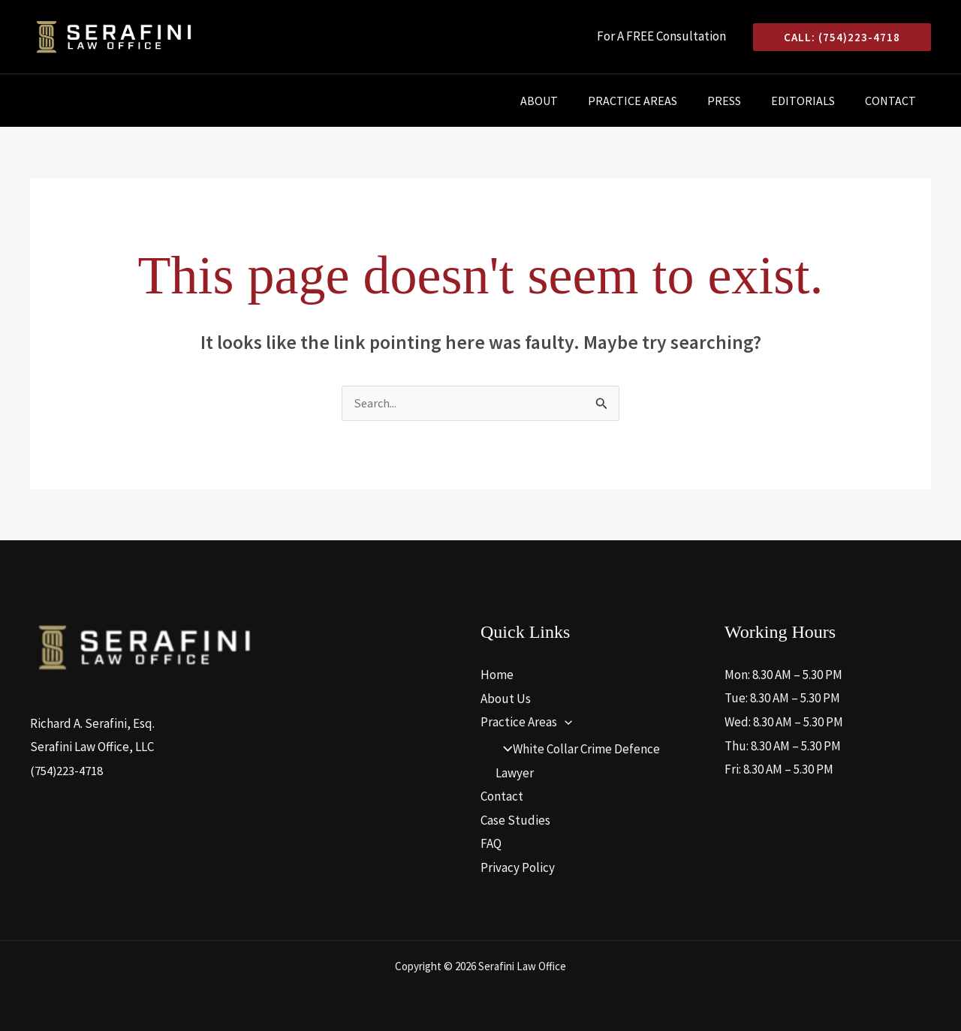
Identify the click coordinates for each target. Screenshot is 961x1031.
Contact (893, 100)
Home (497, 675)
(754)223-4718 (67, 771)
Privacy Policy (517, 868)
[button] (842, 37)
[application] (564, 722)
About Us (505, 698)
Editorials (812, 100)
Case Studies (515, 821)
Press (739, 100)
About (566, 100)
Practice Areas (653, 100)
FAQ (491, 844)
